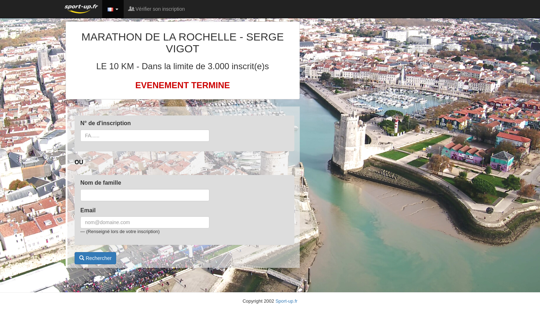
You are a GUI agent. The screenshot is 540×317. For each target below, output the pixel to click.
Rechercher (95, 258)
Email (88, 210)
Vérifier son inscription (157, 9)
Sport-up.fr (286, 301)
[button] (113, 9)
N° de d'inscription (105, 123)
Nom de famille (100, 183)
